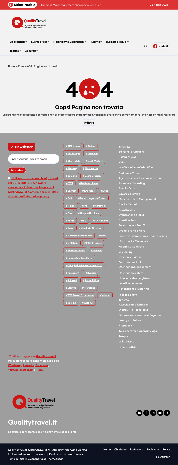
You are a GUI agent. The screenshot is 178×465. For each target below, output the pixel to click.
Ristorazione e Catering (134, 288)
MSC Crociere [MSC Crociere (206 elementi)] (94, 243)
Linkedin (28, 365)
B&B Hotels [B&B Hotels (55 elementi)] (73, 160)
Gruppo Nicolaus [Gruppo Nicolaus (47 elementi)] (89, 213)
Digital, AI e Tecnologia (133, 309)
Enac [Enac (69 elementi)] (105, 190)
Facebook (41, 365)
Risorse (15, 50)
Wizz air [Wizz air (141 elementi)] (88, 302)
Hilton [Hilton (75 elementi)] (70, 220)
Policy (166, 449)
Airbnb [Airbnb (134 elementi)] (91, 146)
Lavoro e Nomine (129, 193)
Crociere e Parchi (130, 257)
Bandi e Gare (127, 188)
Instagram (26, 369)
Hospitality (125, 252)
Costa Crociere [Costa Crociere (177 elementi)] (93, 175)
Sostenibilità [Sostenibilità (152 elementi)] (92, 280)
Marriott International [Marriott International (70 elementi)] (79, 235)
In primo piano (128, 294)
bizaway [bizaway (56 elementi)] (72, 168)
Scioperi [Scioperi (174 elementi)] (72, 280)
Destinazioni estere (131, 273)
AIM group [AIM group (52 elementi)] (73, 146)
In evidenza (18, 41)
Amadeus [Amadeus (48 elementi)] (93, 153)
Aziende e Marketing (132, 183)
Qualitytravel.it (32, 422)
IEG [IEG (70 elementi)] (84, 220)
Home (12, 66)
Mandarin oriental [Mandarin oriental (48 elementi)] (91, 228)
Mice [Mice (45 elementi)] (103, 235)
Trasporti (124, 336)
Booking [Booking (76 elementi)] (72, 175)
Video (122, 162)
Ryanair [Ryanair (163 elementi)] (91, 272)
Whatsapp (15, 365)
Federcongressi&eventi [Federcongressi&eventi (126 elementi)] (93, 198)
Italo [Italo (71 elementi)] (70, 228)
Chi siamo (120, 449)
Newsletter (163, 456)
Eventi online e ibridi (132, 214)
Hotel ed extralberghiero (134, 278)
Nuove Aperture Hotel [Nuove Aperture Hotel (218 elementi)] (80, 257)
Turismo (96, 41)
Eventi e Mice (40, 41)
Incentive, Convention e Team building (143, 236)
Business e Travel (117, 41)
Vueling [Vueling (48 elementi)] (71, 302)
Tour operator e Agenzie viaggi (138, 331)
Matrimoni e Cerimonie (133, 241)
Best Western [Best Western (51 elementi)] (95, 160)
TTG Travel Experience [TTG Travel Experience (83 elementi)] (80, 295)
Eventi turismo (128, 220)
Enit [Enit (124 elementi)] (69, 198)
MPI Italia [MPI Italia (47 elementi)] (72, 243)
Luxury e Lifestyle (130, 320)
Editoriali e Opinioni (131, 151)
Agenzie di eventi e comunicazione (140, 178)
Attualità (124, 147)
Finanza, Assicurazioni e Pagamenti (141, 315)
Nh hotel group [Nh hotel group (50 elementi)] (76, 250)
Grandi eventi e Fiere (132, 230)
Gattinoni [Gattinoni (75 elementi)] (100, 205)
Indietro (89, 122)
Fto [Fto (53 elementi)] (85, 205)
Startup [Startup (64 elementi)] (71, 287)
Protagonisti (126, 325)
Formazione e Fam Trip (133, 225)
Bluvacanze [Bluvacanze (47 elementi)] (91, 168)
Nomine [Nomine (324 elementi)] (97, 250)
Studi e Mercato (129, 204)
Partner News (127, 156)
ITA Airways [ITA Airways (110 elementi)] (101, 220)
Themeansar (55, 458)
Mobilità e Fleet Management (137, 199)
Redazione (136, 449)
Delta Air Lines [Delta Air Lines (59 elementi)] (89, 183)
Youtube (13, 369)
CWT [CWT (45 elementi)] (70, 183)
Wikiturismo (126, 341)
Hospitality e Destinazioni (69, 41)
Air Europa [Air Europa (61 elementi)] (73, 153)
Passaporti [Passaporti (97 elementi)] (73, 272)
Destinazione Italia (131, 262)
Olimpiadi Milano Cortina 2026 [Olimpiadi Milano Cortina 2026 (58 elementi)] (84, 265)
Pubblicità (153, 449)
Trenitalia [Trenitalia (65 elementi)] (89, 287)
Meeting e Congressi (132, 246)
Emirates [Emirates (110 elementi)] (89, 190)
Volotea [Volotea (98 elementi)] (105, 295)
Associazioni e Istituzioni (134, 304)
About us (31, 50)
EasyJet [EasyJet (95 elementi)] (71, 190)
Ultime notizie (128, 347)
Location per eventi (131, 283)
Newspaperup (35, 458)
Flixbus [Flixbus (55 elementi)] (71, 205)
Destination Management (135, 267)
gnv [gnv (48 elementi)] (69, 213)
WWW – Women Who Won (136, 167)
